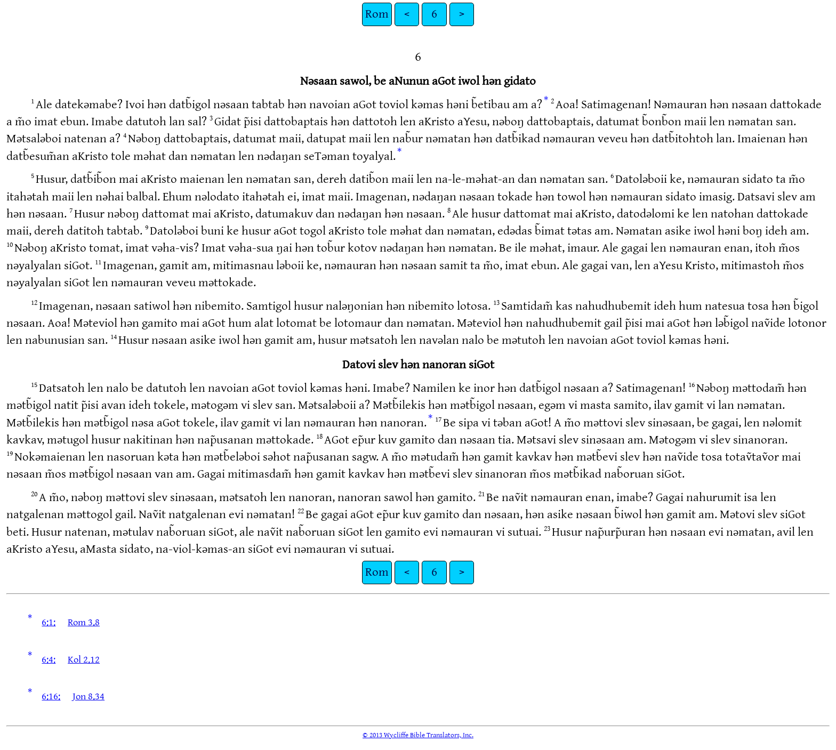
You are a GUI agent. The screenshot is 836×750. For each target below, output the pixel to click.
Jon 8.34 (88, 696)
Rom (377, 14)
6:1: (48, 622)
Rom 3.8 (84, 622)
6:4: (48, 660)
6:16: (51, 696)
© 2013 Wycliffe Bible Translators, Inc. (418, 735)
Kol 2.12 (84, 660)
